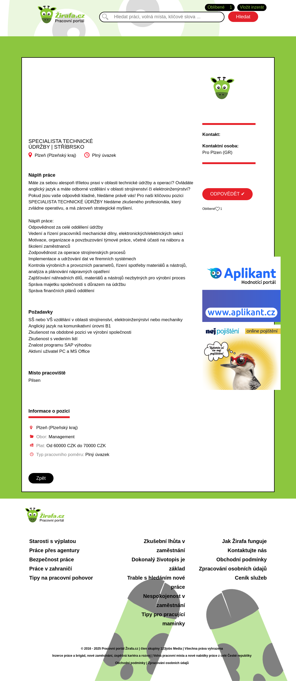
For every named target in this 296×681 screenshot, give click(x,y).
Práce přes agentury (54, 550)
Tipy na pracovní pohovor (61, 578)
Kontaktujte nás (247, 550)
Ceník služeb (251, 578)
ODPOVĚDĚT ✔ (227, 194)
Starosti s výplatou (52, 541)
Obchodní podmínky (241, 559)
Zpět (41, 478)
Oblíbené (220, 7)
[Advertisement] (70, 103)
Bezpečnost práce (51, 559)
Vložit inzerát (252, 7)
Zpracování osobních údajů (233, 569)
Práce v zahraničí (50, 569)
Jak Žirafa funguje (244, 541)
